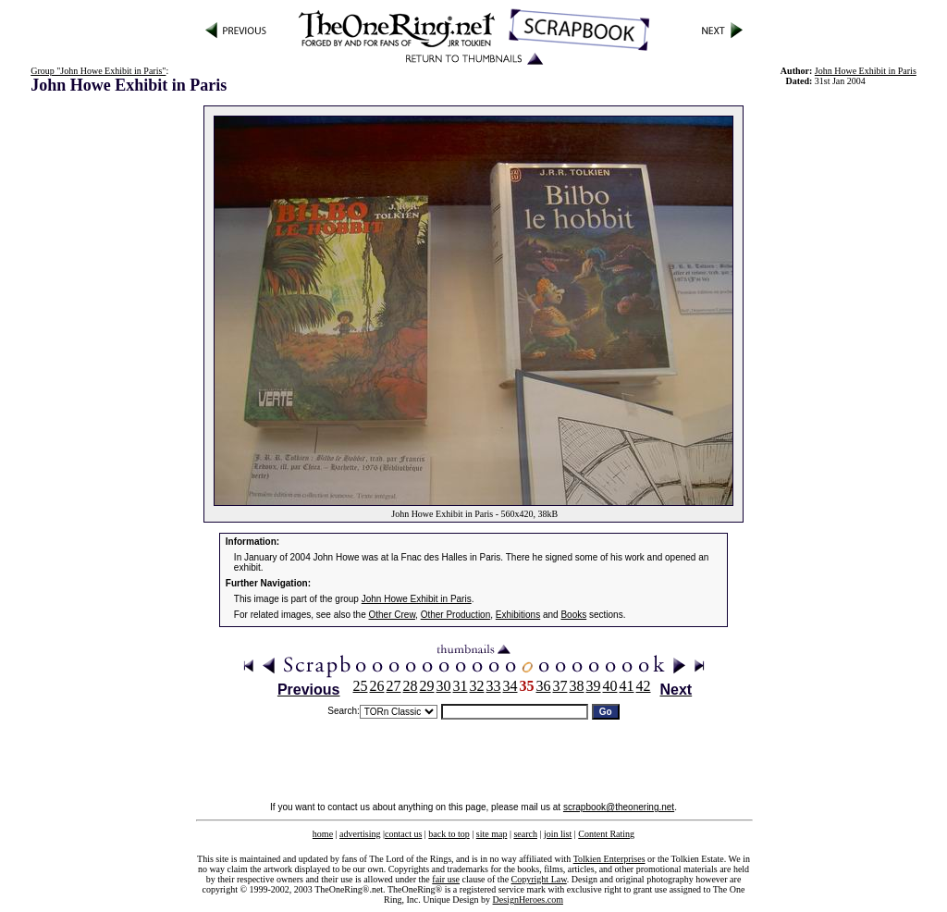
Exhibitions (518, 615)
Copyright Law (539, 879)
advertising (359, 834)
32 (477, 686)
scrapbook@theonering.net (618, 807)
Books (573, 615)
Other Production (456, 615)
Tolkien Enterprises (609, 859)
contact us (403, 834)
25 (360, 686)
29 (427, 686)
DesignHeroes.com (528, 899)
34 (510, 686)
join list (558, 834)
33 (493, 686)
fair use (446, 879)
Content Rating (606, 834)
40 (610, 686)
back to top (448, 834)
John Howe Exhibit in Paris (865, 71)
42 (643, 686)
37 (560, 686)
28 (410, 686)
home (323, 834)
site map (492, 834)
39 (593, 686)
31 (460, 686)
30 (444, 686)
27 (394, 686)
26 (377, 686)
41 (627, 686)
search (525, 834)
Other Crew (392, 615)
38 (577, 686)
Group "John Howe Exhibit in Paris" (98, 71)
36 (543, 686)
